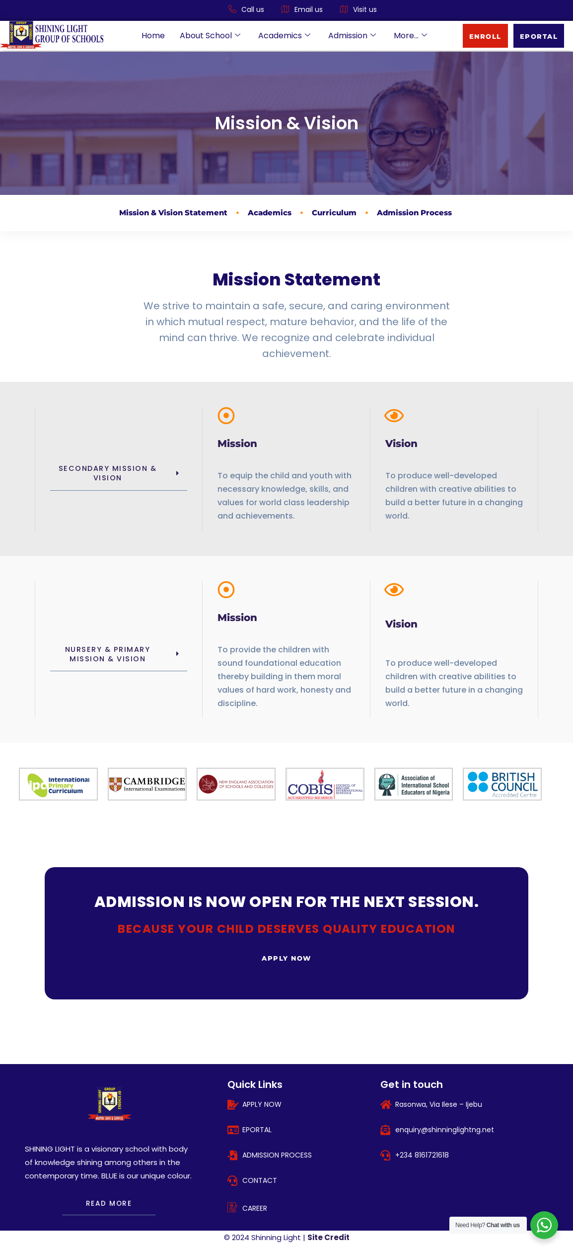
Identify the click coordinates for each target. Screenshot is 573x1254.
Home (153, 35)
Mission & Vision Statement (173, 212)
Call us (246, 9)
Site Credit (328, 1238)
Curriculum (334, 212)
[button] (118, 473)
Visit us (358, 9)
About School (210, 35)
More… (410, 35)
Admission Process (414, 212)
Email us (302, 9)
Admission (352, 35)
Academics (284, 35)
